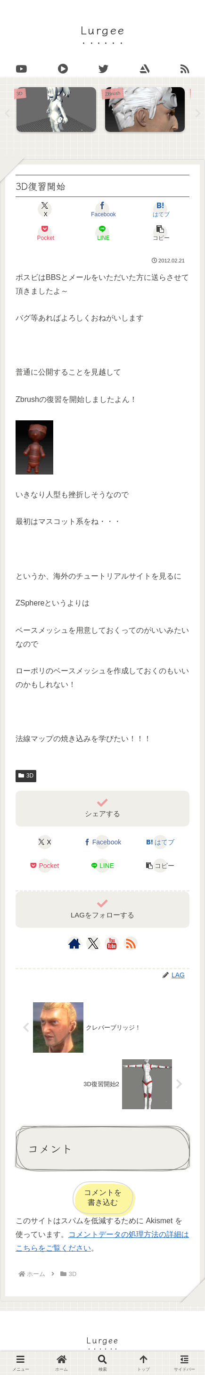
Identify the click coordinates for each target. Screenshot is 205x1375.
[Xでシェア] (44, 209)
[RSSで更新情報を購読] (130, 943)
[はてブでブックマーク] (160, 209)
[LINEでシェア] (102, 232)
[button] (160, 232)
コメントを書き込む (103, 1197)
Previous (7, 113)
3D (25, 775)
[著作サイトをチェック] (74, 943)
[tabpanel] (58, 111)
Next (198, 113)
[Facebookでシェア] (102, 209)
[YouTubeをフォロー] (111, 943)
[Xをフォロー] (93, 943)
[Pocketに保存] (44, 232)
